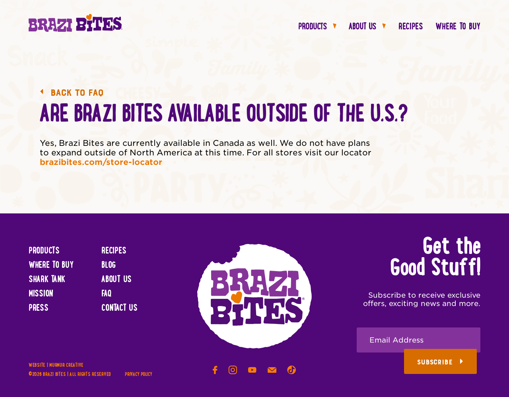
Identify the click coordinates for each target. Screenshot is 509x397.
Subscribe (440, 362)
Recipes (410, 27)
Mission (41, 294)
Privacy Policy (138, 375)
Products (317, 27)
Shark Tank (47, 280)
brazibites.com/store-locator (101, 162)
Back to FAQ (71, 92)
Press (39, 308)
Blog (108, 265)
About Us (367, 27)
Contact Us (119, 308)
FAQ (106, 294)
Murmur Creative (66, 365)
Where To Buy (457, 27)
